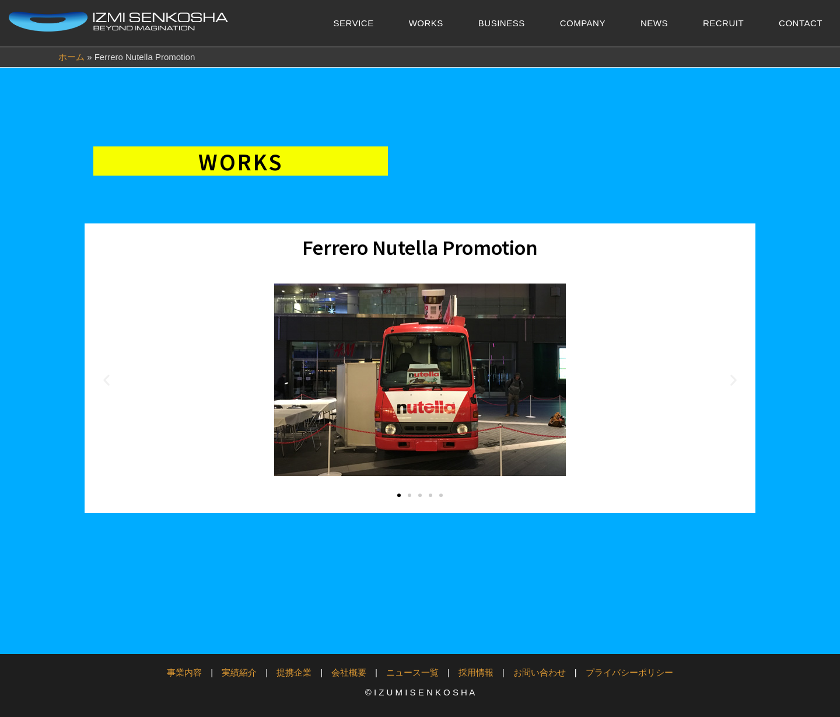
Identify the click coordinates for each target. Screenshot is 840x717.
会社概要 (348, 672)
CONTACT (800, 23)
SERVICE (354, 23)
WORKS (426, 23)
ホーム (71, 57)
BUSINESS (501, 23)
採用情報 (476, 672)
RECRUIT (723, 23)
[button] (106, 380)
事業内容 (184, 672)
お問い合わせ (539, 672)
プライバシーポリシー (629, 672)
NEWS (654, 23)
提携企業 (294, 672)
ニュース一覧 (412, 672)
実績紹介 (239, 672)
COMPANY (583, 23)
